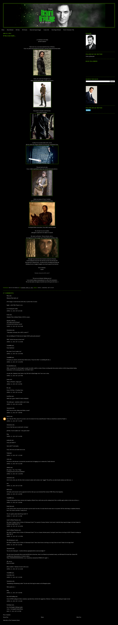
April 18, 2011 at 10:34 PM (15, 526)
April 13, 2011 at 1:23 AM (14, 455)
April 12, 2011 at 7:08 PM (14, 412)
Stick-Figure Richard (56, 29)
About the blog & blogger (35, 29)
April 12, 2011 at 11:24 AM (15, 341)
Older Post (78, 617)
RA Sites (18, 29)
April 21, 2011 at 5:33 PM (14, 577)
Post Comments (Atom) (14, 620)
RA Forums (24, 29)
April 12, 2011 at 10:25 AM (15, 326)
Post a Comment (6, 614)
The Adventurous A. (11, 540)
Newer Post (5, 617)
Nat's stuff (51, 287)
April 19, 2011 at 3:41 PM (14, 544)
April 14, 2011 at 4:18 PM (14, 494)
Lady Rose (9, 396)
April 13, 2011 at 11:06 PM (15, 473)
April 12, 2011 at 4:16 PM (14, 384)
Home (3, 29)
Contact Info (46, 29)
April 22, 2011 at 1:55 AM (14, 601)
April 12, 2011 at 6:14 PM (14, 404)
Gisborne (44, 287)
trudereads (9, 440)
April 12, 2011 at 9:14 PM (14, 436)
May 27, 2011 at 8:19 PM (14, 611)
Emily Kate (9, 506)
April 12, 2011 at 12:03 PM (15, 353)
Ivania (8, 314)
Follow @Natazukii (90, 56)
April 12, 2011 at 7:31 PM (14, 421)
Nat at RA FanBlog (11, 596)
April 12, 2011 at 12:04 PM (15, 362)
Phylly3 (8, 416)
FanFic (39, 287)
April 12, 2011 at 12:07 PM (15, 375)
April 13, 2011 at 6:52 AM (14, 463)
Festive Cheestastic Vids (68, 29)
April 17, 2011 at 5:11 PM (14, 516)
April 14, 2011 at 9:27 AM (14, 485)
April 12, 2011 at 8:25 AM (14, 311)
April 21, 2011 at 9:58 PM (14, 592)
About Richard (10, 29)
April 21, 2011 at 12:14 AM (15, 569)
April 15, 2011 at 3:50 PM (14, 502)
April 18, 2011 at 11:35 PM (15, 536)
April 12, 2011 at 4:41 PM (14, 392)
